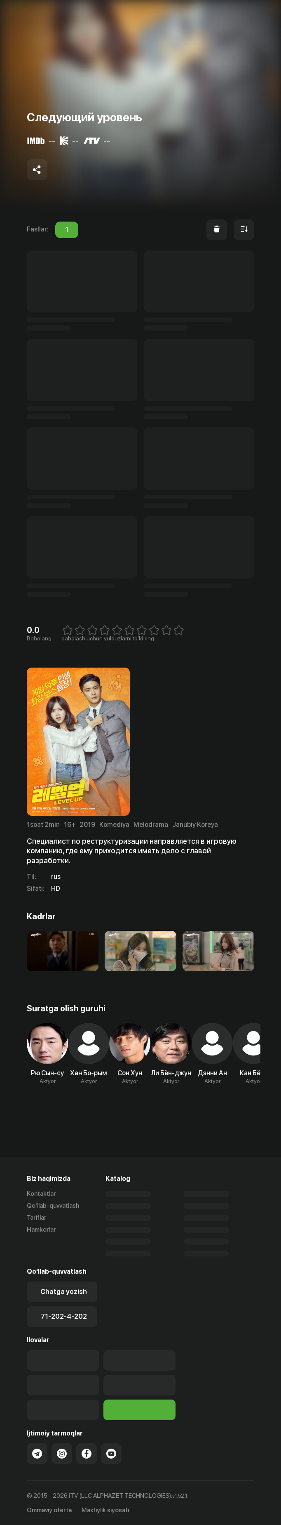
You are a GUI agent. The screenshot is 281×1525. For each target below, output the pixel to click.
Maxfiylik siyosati (105, 1510)
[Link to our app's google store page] (63, 1385)
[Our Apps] (139, 1360)
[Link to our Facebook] (86, 1453)
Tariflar (37, 1217)
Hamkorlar (41, 1229)
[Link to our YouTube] (111, 1453)
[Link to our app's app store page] (63, 1360)
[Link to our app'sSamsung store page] (63, 1410)
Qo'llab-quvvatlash (53, 1205)
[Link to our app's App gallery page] (139, 1385)
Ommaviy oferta (49, 1510)
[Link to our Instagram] (62, 1453)
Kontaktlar (41, 1193)
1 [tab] (66, 230)
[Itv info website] (139, 1410)
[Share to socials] (37, 169)
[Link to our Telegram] (37, 1453)
